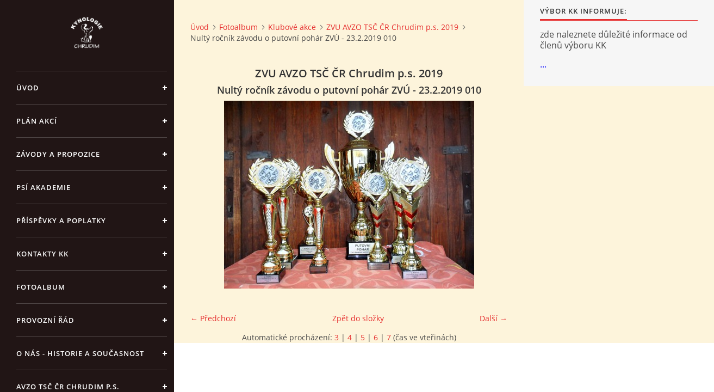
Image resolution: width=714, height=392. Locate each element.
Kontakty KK (42, 254)
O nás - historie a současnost (80, 353)
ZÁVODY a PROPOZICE (58, 154)
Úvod (27, 88)
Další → (493, 318)
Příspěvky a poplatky (61, 220)
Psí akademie (43, 187)
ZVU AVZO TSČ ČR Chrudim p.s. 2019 (392, 27)
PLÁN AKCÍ (36, 121)
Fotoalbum (40, 287)
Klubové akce (292, 27)
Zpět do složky (358, 318)
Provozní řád (45, 320)
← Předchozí (213, 318)
